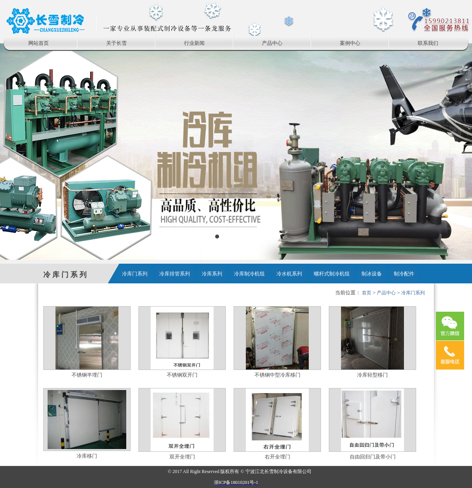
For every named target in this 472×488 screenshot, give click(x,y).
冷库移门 (87, 456)
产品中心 (272, 43)
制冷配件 (404, 274)
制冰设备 (371, 274)
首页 (366, 293)
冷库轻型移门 (372, 375)
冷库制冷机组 (249, 274)
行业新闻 (194, 43)
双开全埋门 (182, 457)
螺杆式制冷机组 (332, 274)
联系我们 (428, 43)
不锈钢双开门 (182, 375)
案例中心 (350, 43)
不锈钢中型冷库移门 (277, 375)
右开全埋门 (277, 457)
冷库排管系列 (174, 274)
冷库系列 (212, 274)
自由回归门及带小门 (373, 457)
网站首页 (38, 43)
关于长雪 (116, 43)
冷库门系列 (135, 274)
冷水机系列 (289, 274)
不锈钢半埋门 (87, 375)
